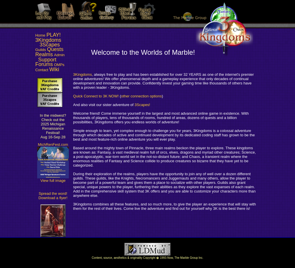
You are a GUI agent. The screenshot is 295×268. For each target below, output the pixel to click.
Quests (55, 49)
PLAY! (53, 35)
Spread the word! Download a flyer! (53, 195)
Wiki (54, 69)
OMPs (59, 65)
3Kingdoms (48, 40)
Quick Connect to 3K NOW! (96, 96)
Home (40, 35)
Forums (44, 64)
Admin (59, 55)
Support (47, 60)
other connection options (141, 96)
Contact (41, 70)
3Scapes (50, 45)
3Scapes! (142, 105)
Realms (44, 54)
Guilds (40, 50)
